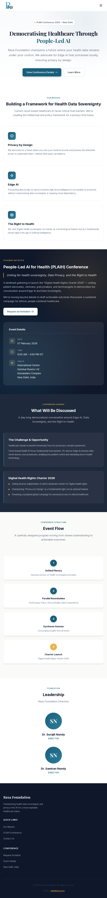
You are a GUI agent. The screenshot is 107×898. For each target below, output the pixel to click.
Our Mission (9, 827)
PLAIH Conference (12, 832)
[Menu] (101, 6)
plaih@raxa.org (58, 891)
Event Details (9, 861)
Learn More (74, 72)
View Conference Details (41, 72)
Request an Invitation (20, 311)
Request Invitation (12, 855)
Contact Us (8, 838)
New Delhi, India (11, 867)
